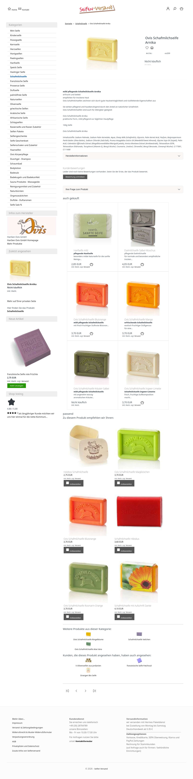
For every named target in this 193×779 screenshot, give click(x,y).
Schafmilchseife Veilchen (139, 639)
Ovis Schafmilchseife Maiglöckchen (132, 471)
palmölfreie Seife (18, 94)
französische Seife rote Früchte (22, 374)
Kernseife (14, 44)
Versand (25, 381)
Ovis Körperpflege (19, 154)
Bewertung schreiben (75, 177)
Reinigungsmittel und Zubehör (25, 186)
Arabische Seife (17, 113)
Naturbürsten (17, 191)
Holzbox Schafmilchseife (76, 471)
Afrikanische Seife (19, 117)
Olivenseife (15, 104)
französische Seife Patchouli (139, 665)
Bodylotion (15, 168)
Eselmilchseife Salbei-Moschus (139, 250)
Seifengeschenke (18, 136)
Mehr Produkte (14, 243)
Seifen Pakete (17, 131)
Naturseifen (16, 99)
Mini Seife (15, 30)
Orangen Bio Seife (88, 675)
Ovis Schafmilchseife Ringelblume (88, 639)
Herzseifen (15, 49)
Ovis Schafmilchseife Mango (138, 319)
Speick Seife (16, 67)
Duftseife (14, 90)
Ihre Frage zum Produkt (77, 189)
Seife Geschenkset (19, 140)
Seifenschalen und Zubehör (23, 145)
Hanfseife (15, 62)
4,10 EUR (118, 608)
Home (12, 9)
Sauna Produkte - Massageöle (25, 181)
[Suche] (174, 10)
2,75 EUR (68, 474)
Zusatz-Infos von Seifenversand (26, 750)
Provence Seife (17, 85)
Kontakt (23, 9)
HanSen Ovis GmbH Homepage (22, 240)
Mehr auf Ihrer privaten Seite (21, 301)
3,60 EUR (118, 541)
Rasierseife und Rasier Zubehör (25, 126)
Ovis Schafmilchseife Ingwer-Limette (142, 388)
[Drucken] (152, 49)
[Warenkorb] (181, 10)
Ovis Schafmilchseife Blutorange (90, 319)
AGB (14, 741)
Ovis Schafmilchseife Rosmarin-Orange (83, 605)
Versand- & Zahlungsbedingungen (27, 727)
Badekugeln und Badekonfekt (25, 177)
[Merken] (147, 49)
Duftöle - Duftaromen (20, 200)
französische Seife (19, 81)
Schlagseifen (16, 122)
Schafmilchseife (18, 76)
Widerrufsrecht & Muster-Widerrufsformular (32, 732)
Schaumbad (16, 163)
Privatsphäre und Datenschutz (25, 746)
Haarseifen (15, 149)
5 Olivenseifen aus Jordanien (88, 665)
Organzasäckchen (19, 195)
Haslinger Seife (17, 72)
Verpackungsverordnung (23, 737)
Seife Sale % (16, 204)
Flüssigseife (16, 40)
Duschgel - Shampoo (20, 159)
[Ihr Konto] (168, 10)
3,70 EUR (118, 474)
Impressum (17, 723)
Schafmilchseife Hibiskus (126, 538)
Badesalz (14, 172)
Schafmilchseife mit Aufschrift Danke (132, 605)
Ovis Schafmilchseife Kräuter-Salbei (91, 388)
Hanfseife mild (81, 250)
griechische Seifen (19, 108)
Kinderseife (15, 35)
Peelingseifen (16, 58)
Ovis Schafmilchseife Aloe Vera (88, 649)
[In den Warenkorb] (91, 265)
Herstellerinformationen (77, 156)
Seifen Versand (101, 768)
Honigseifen (16, 53)
